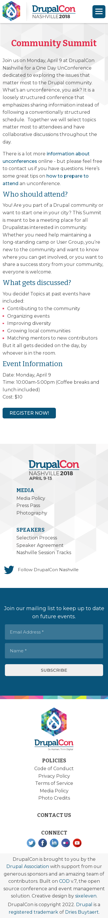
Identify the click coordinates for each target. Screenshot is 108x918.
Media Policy (30, 498)
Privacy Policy (54, 776)
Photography (31, 513)
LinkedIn (54, 843)
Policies (54, 760)
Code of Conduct (54, 768)
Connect (54, 833)
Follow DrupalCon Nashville (48, 569)
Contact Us (54, 815)
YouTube (77, 843)
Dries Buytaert (82, 912)
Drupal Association (27, 866)
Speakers (30, 530)
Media (25, 490)
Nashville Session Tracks (43, 552)
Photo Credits (54, 798)
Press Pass (28, 505)
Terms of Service (54, 783)
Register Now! (29, 413)
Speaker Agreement (40, 545)
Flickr (65, 843)
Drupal (84, 904)
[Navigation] (98, 11)
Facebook (42, 843)
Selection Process (36, 538)
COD (64, 881)
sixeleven (85, 896)
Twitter (31, 843)
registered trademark (33, 912)
